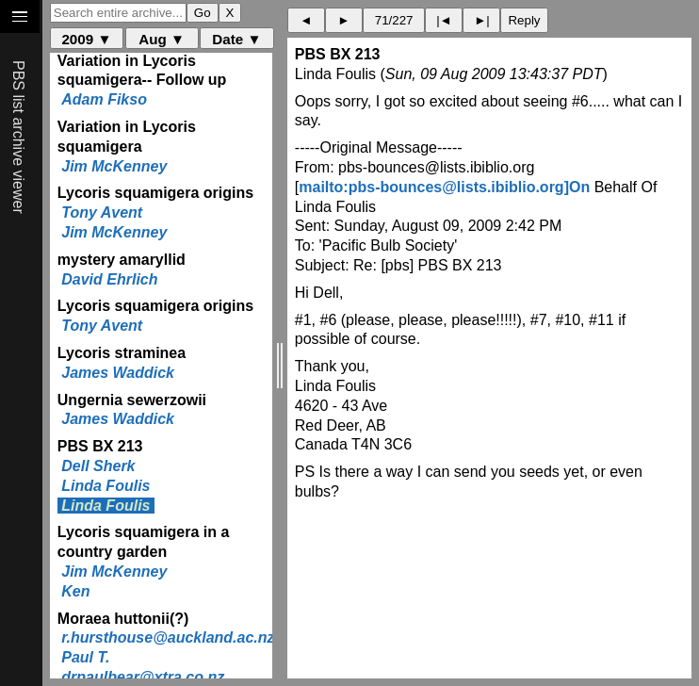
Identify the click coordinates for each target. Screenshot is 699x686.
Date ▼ (236, 39)
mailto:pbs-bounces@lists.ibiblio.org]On (444, 187)
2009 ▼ (86, 39)
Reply (524, 20)
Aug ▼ (161, 39)
